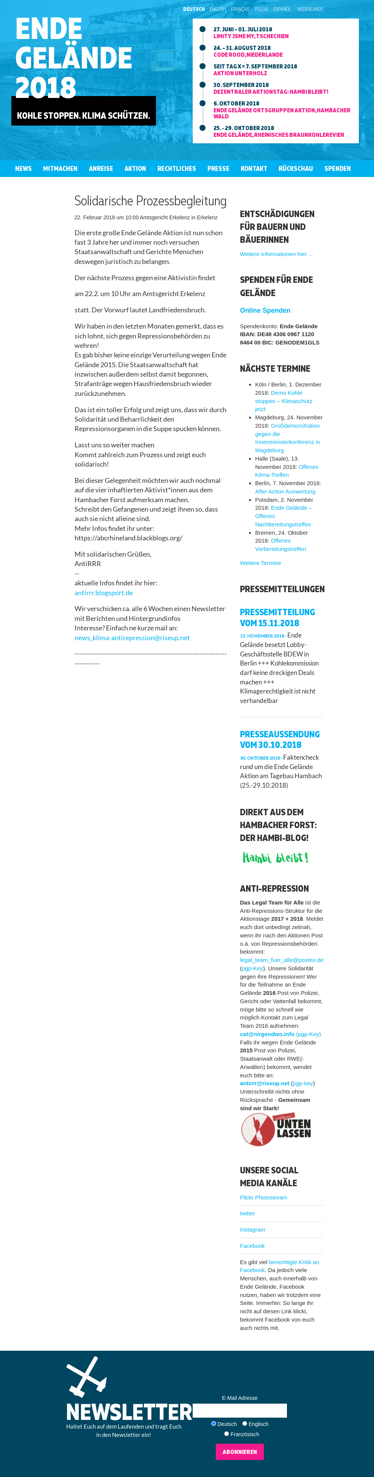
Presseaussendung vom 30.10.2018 (280, 739)
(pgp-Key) (308, 1034)
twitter (247, 1213)
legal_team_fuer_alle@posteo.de (281, 960)
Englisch (259, 1424)
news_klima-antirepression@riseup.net (132, 638)
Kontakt (254, 168)
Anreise (101, 168)
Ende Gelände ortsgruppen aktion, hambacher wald (282, 113)
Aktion (135, 168)
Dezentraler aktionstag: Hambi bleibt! (270, 91)
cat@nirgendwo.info (267, 1034)
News (23, 168)
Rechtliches (176, 168)
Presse (218, 168)
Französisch (245, 1434)
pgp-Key (252, 968)
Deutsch (194, 9)
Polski (261, 9)
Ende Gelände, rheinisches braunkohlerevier (278, 134)
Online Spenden (265, 310)
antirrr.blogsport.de (104, 593)
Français (240, 9)
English (218, 9)
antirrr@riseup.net (265, 1083)
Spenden (337, 168)
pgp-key (303, 1083)
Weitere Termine (260, 563)
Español (282, 9)
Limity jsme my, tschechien (251, 36)
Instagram (252, 1229)
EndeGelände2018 (73, 57)
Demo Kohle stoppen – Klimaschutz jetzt (283, 401)
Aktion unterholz (240, 73)
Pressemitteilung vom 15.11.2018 (277, 617)
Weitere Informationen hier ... (276, 254)
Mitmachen (60, 168)
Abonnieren (240, 1451)
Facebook (252, 1246)
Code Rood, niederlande (248, 54)
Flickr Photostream (263, 1197)
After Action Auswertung (285, 491)
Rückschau (296, 168)
